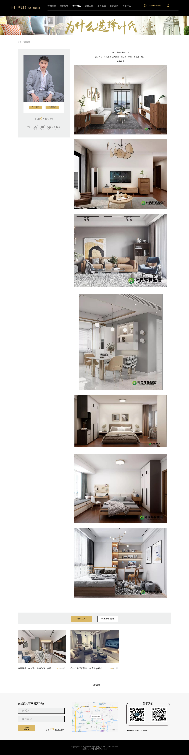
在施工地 (89, 6)
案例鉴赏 (64, 6)
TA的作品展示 (81, 620)
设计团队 (76, 6)
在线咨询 (52, 107)
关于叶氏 (126, 6)
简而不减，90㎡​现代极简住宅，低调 (37, 668)
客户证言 (114, 6)
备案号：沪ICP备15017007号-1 (94, 749)
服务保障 (101, 6)
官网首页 (52, 6)
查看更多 (97, 685)
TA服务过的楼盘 (107, 619)
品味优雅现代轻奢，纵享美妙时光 (90, 668)
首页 (19, 42)
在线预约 (35, 107)
